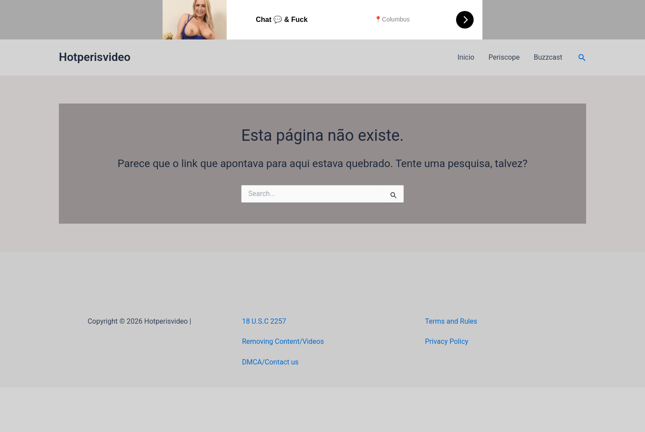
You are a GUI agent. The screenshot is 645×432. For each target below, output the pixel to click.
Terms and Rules (451, 321)
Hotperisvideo (94, 57)
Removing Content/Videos (283, 341)
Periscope (504, 57)
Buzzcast (548, 57)
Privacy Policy (446, 341)
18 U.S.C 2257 (264, 321)
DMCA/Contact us (270, 362)
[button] (582, 57)
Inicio (465, 57)
